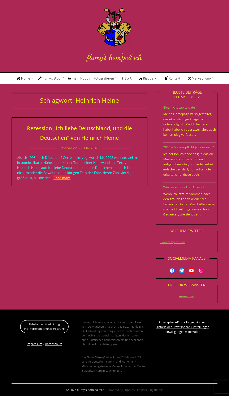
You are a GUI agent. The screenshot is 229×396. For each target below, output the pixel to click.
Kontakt (172, 78)
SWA (127, 78)
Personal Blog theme (149, 390)
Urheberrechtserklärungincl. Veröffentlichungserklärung (44, 326)
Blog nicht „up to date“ (179, 107)
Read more (61, 178)
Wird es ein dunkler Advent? (183, 187)
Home (23, 78)
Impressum (34, 344)
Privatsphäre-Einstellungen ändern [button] (182, 322)
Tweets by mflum (172, 242)
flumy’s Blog (49, 78)
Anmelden (186, 296)
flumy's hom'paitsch (114, 56)
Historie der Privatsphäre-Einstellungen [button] (182, 327)
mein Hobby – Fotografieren (91, 78)
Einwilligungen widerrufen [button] (182, 332)
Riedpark (147, 78)
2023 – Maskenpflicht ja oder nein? (188, 147)
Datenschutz (53, 344)
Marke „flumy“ (200, 78)
